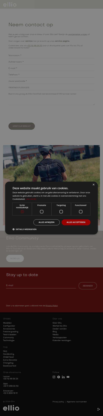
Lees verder (31, 199)
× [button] (94, 185)
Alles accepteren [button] (76, 222)
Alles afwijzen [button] (46, 222)
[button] (24, 229)
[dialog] (51, 208)
